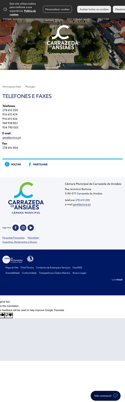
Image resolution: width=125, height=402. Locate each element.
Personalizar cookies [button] (57, 9)
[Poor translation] (9, 315)
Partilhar (40, 164)
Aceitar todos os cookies (94, 9)
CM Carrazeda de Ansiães (62, 39)
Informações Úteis (11, 86)
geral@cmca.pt (11, 137)
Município (30, 86)
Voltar (16, 164)
